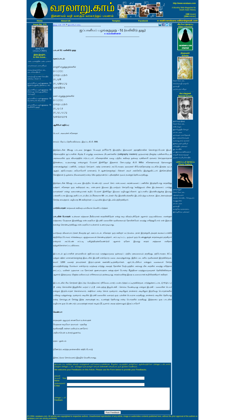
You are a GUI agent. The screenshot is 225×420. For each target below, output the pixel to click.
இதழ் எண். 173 (59, 25)
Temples (116, 21)
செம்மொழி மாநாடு (181, 83)
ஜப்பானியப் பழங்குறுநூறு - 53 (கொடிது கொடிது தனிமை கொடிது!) (39, 92)
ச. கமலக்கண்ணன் (112, 33)
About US (65, 21)
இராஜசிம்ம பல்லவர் (181, 212)
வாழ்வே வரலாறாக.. (181, 209)
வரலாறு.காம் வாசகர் (181, 141)
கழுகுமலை (177, 201)
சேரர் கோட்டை (179, 81)
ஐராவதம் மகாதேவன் (181, 135)
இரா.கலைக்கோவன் (181, 138)
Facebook (143, 21)
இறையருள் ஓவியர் (180, 143)
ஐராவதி (176, 86)
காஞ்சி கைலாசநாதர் (181, 155)
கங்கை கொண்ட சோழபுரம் (183, 198)
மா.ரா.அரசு (177, 132)
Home (40, 21)
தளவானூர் (177, 189)
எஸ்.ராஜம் (177, 127)
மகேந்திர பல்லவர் (180, 146)
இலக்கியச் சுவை (74, 25)
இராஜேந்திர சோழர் (181, 129)
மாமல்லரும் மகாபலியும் (37, 66)
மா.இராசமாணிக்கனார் (182, 152)
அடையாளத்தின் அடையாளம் (39, 61)
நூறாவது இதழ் (179, 121)
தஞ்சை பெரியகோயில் (182, 157)
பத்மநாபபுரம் (178, 195)
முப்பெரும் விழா (180, 89)
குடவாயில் (177, 149)
